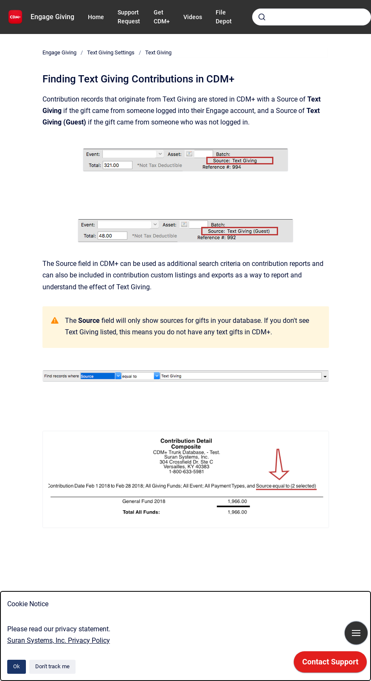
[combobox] (312, 17)
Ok (16, 666)
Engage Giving (52, 17)
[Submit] (262, 17)
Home (96, 17)
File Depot (224, 17)
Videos (192, 17)
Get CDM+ (162, 17)
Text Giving (158, 52)
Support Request (129, 17)
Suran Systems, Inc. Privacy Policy (58, 640)
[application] (330, 664)
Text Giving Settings (111, 52)
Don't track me (52, 666)
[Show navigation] (356, 633)
